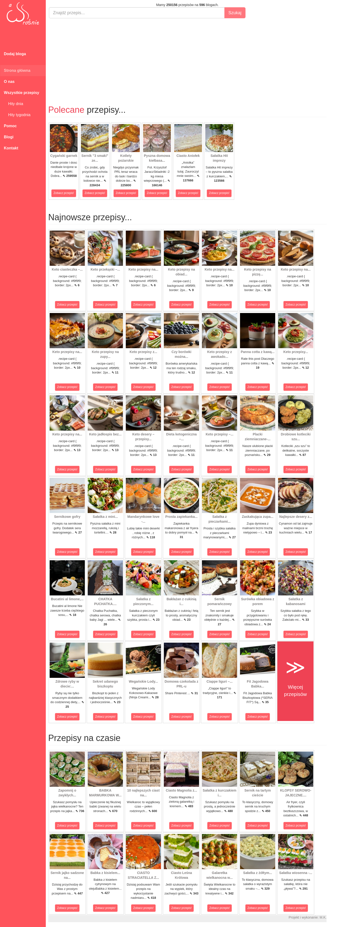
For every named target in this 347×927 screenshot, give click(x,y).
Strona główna (17, 70)
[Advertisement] (187, 57)
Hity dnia (13, 104)
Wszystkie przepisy (21, 93)
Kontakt (11, 148)
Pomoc (10, 126)
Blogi (8, 137)
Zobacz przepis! (63, 193)
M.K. (323, 917)
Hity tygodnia (17, 115)
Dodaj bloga (15, 54)
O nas (9, 82)
